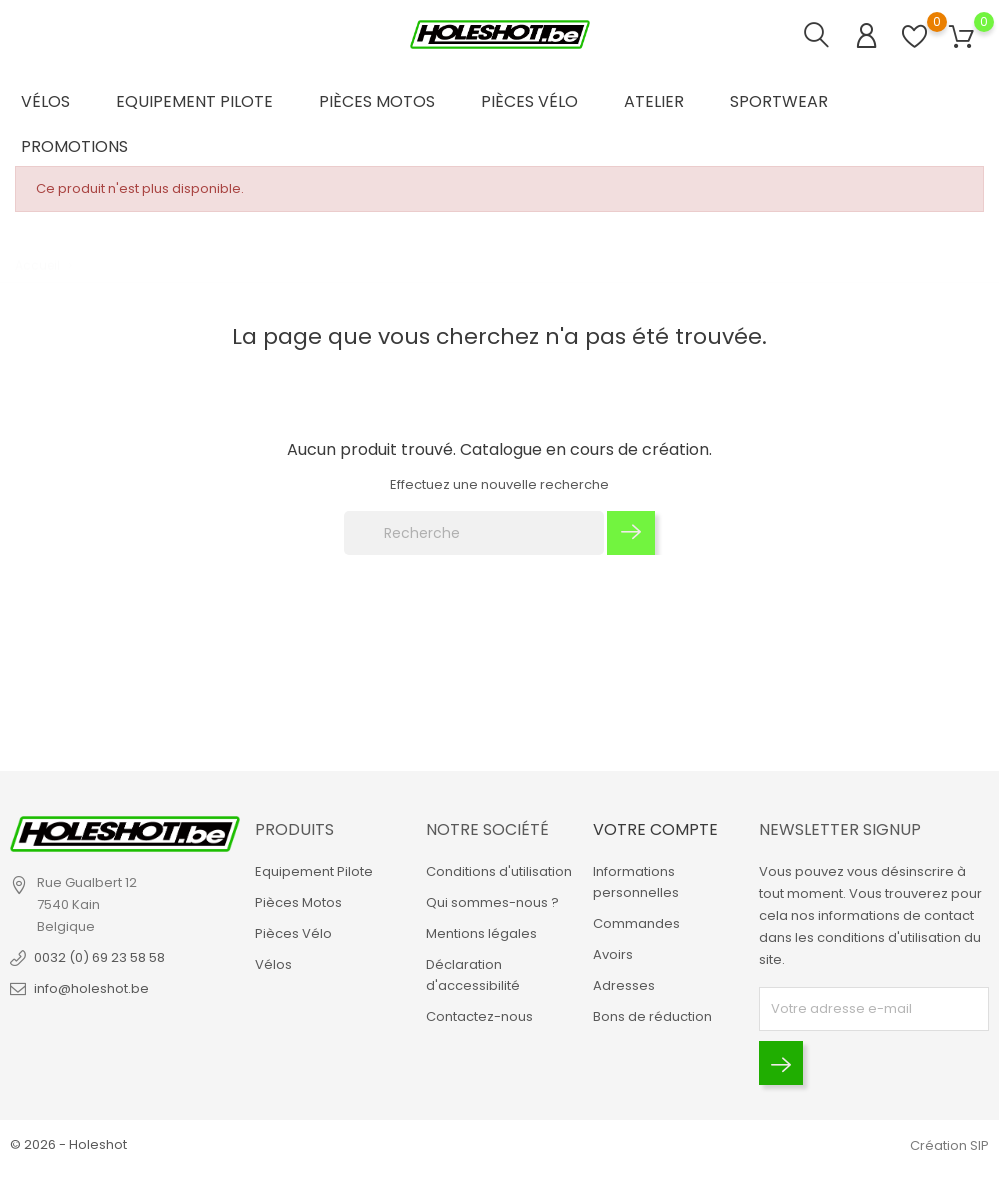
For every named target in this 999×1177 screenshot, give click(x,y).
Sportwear (779, 101)
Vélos (45, 101)
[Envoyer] (781, 1063)
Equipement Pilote (194, 101)
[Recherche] (474, 533)
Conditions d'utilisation (499, 871)
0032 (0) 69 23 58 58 (99, 957)
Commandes (636, 923)
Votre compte (655, 829)
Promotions (74, 146)
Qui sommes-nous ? (492, 902)
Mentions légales (481, 933)
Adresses (624, 985)
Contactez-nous (479, 1016)
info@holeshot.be (91, 988)
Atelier (654, 101)
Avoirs (613, 954)
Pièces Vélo (529, 101)
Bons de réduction (652, 1016)
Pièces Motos (377, 101)
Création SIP (949, 1145)
